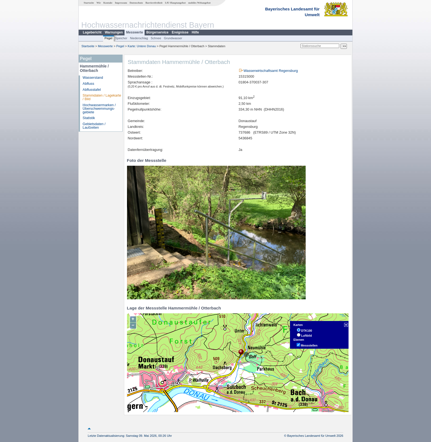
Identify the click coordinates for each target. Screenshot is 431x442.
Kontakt (107, 2)
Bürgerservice (157, 32)
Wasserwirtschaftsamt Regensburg (271, 71)
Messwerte (134, 32)
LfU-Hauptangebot (175, 2)
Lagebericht (92, 32)
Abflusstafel (92, 90)
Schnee (156, 38)
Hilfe (195, 32)
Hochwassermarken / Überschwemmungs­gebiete (99, 108)
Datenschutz (136, 2)
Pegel (108, 38)
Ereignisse (180, 32)
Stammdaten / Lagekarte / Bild (102, 97)
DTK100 (306, 330)
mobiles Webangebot (199, 2)
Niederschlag (139, 38)
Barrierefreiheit (153, 2)
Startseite (89, 2)
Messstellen (309, 345)
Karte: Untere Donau (142, 46)
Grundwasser (173, 38)
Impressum (121, 2)
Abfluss (88, 83)
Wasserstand (93, 77)
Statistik (89, 118)
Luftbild (306, 335)
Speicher (121, 38)
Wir (98, 2)
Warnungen (114, 32)
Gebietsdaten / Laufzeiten (94, 125)
